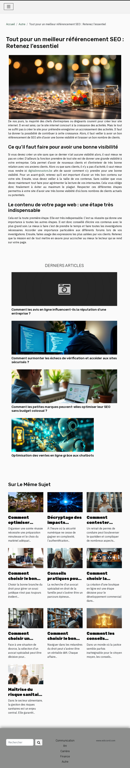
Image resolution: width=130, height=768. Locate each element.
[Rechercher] (20, 742)
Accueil (10, 24)
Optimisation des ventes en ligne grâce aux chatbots (53, 455)
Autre (22, 24)
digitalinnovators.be (40, 170)
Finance (65, 756)
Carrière (65, 751)
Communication (65, 740)
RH (65, 746)
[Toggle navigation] (8, 6)
